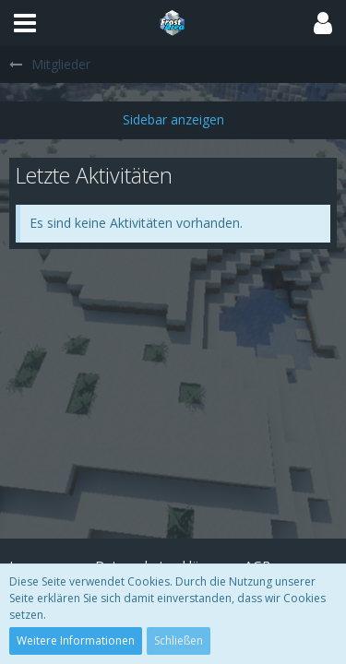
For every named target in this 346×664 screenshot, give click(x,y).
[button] (25, 23)
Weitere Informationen (76, 640)
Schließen (178, 640)
